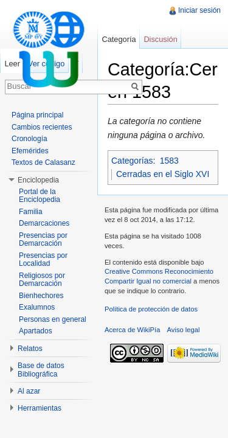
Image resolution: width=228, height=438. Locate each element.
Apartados (35, 331)
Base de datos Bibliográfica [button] (41, 369)
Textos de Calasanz (43, 162)
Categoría (119, 39)
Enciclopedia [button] (38, 180)
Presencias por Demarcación (43, 239)
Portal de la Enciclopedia (39, 195)
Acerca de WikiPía (132, 329)
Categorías (132, 160)
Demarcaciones (44, 223)
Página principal (37, 115)
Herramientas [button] (39, 408)
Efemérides (30, 151)
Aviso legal (183, 329)
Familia (31, 211)
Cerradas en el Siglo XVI (162, 174)
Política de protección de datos (151, 309)
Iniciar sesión (199, 10)
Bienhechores (41, 295)
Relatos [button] (30, 348)
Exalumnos (37, 307)
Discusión (160, 39)
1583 (169, 160)
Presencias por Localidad (43, 259)
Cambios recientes (42, 127)
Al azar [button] (29, 391)
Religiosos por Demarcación (42, 279)
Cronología (29, 138)
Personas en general (52, 319)
